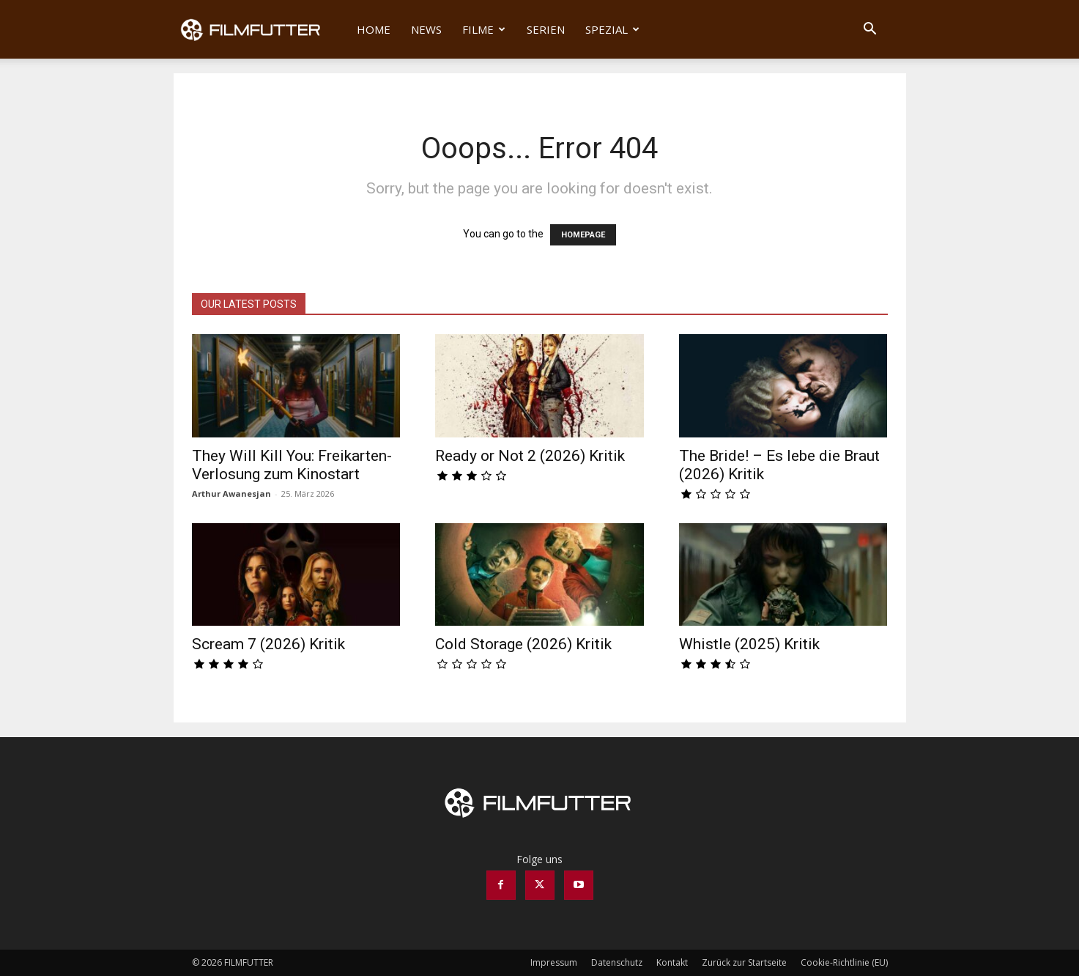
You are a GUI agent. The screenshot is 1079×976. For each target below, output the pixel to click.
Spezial (612, 29)
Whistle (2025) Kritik (749, 644)
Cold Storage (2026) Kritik (523, 644)
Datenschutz (616, 962)
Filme (483, 29)
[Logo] (260, 29)
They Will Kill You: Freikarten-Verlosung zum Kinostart (292, 465)
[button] (870, 30)
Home (373, 29)
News (426, 29)
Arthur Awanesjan (231, 493)
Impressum (553, 962)
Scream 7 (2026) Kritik (268, 644)
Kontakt (672, 962)
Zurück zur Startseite (744, 962)
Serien (546, 29)
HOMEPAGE (583, 235)
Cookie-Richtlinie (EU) (844, 962)
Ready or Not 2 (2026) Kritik (530, 456)
